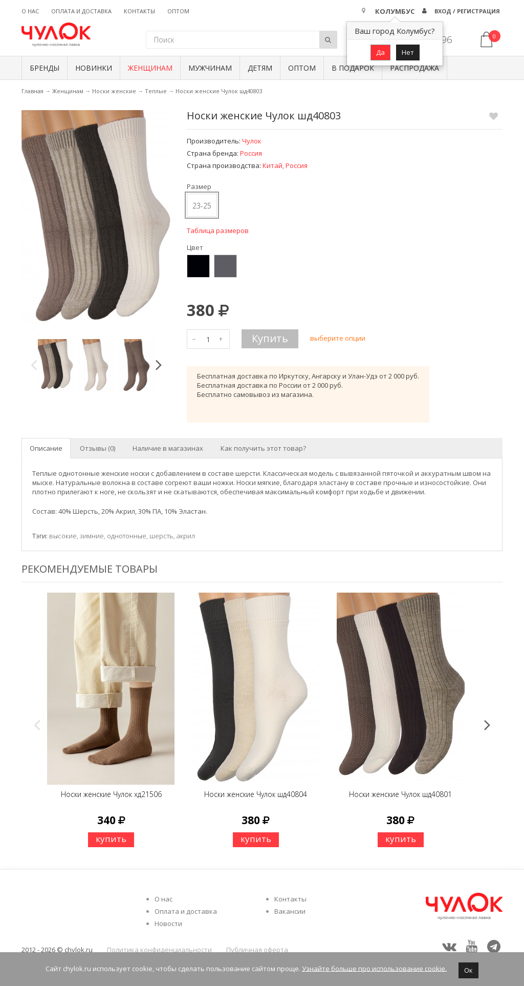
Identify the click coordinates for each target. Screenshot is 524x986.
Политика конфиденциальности (159, 949)
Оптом (178, 11)
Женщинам (150, 68)
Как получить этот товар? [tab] (263, 448)
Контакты (139, 11)
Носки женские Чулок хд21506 (111, 794)
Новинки (93, 68)
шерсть (161, 535)
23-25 (201, 206)
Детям (260, 68)
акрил (186, 535)
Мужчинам (210, 68)
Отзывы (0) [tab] (97, 448)
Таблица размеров (218, 230)
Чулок (251, 140)
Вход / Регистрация (467, 11)
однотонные (126, 535)
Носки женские (114, 91)
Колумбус (394, 11)
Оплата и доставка (81, 11)
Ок (468, 970)
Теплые (156, 91)
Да (380, 52)
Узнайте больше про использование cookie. (374, 968)
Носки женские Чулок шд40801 (400, 794)
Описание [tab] (46, 448)
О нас (30, 11)
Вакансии (289, 911)
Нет (408, 52)
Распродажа (414, 68)
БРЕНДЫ (44, 68)
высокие (63, 535)
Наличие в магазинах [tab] (168, 448)
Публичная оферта (257, 949)
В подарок (353, 68)
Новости (168, 923)
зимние (92, 535)
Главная (32, 91)
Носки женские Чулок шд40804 (255, 794)
